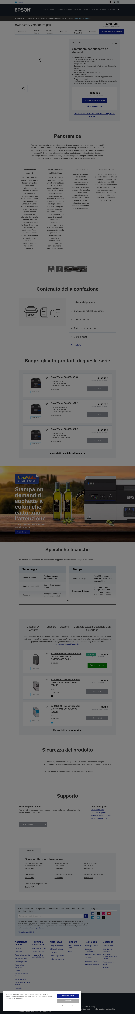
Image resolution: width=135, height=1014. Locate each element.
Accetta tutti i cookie (68, 995)
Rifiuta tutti (68, 1000)
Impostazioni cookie (68, 1005)
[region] (42, 1001)
